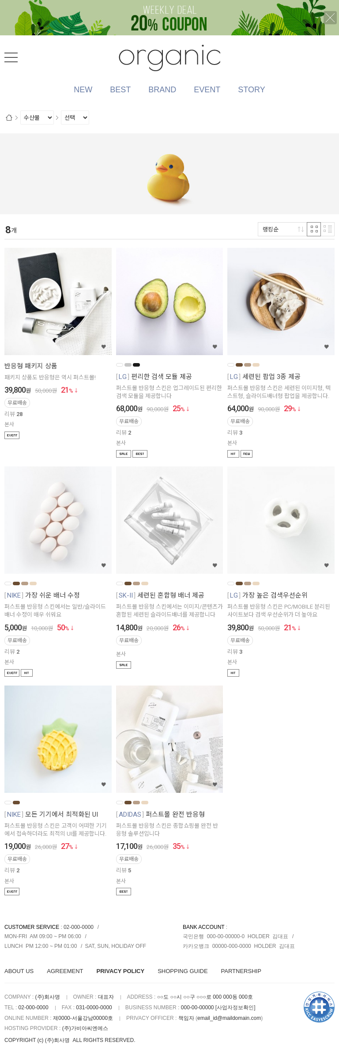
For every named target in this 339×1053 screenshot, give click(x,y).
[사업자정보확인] (235, 1007)
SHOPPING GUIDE (182, 971)
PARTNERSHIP (241, 971)
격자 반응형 (314, 229)
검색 (328, 55)
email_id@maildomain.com (229, 1018)
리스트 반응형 (327, 229)
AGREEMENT (65, 971)
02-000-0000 (79, 927)
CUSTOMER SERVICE (31, 927)
